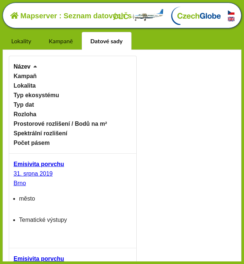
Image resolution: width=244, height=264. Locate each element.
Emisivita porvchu (39, 164)
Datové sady (106, 40)
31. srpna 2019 (33, 173)
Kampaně (61, 40)
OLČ (138, 16)
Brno (20, 183)
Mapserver (33, 16)
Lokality (21, 40)
